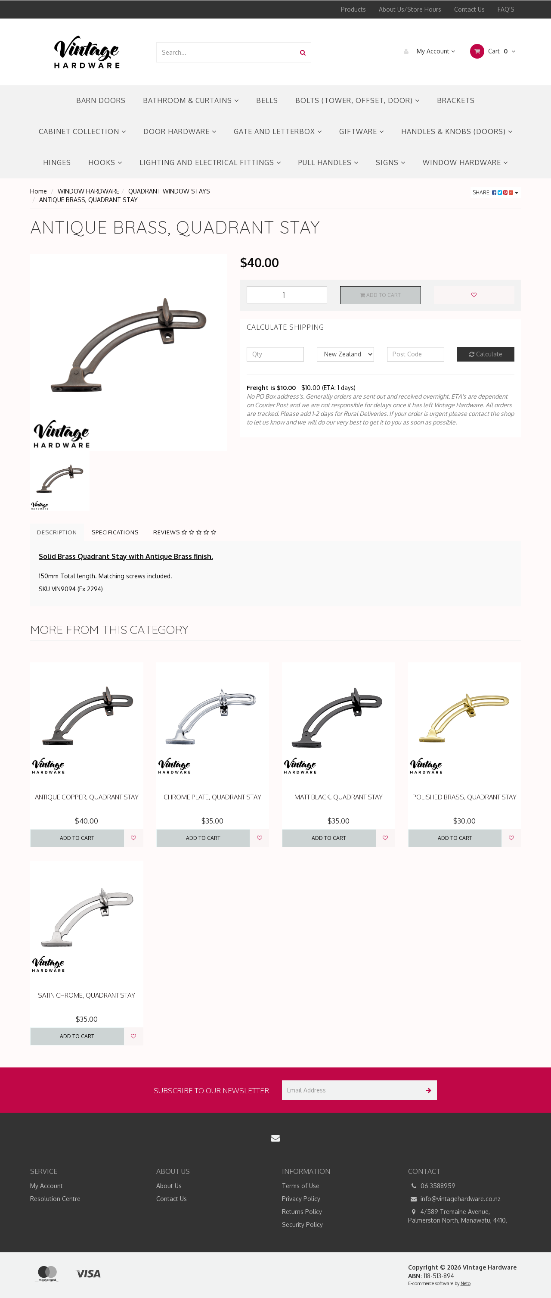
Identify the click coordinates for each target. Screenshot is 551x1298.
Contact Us (469, 9)
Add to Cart (380, 295)
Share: (496, 192)
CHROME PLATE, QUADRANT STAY (212, 797)
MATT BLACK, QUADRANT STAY (338, 797)
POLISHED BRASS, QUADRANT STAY (464, 797)
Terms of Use (300, 1185)
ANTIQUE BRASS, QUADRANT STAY (88, 199)
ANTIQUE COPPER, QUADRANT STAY (87, 797)
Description (57, 532)
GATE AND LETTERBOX (278, 131)
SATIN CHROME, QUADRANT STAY (86, 995)
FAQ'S (506, 9)
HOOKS (105, 162)
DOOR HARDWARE (180, 131)
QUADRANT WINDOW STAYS (169, 191)
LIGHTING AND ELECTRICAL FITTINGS (210, 162)
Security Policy (302, 1224)
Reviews (185, 532)
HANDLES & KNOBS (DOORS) (457, 131)
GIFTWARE (361, 131)
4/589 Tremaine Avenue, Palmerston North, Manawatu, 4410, (457, 1216)
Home (38, 191)
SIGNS (391, 162)
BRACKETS (456, 100)
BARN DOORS (101, 100)
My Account (427, 51)
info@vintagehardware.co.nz (454, 1199)
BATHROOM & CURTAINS (191, 100)
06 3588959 (431, 1186)
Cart (492, 51)
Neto (466, 1283)
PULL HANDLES (328, 162)
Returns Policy (302, 1211)
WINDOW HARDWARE (465, 162)
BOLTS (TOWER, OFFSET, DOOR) (357, 100)
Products (353, 9)
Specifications (115, 532)
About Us (169, 1185)
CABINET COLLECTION (82, 131)
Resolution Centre (55, 1198)
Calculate (485, 354)
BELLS (267, 100)
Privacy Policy (301, 1198)
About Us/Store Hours (410, 9)
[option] (128, 352)
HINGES (57, 162)
